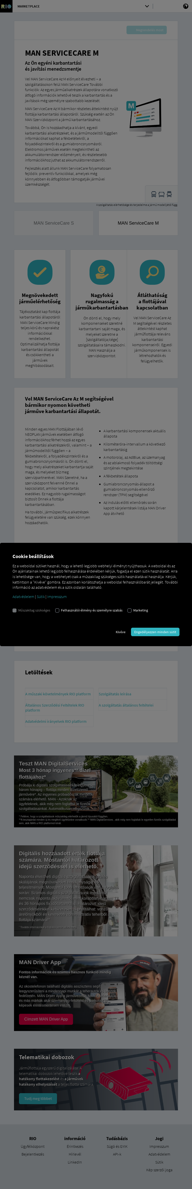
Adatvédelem (23, 596)
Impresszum (57, 596)
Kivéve (121, 632)
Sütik (41, 596)
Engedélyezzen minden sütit (155, 632)
